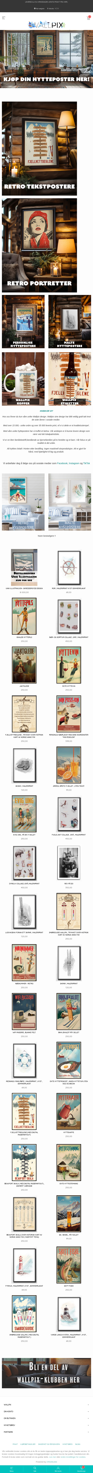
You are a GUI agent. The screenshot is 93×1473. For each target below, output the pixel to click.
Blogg (77, 1444)
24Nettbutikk (51, 1462)
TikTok (86, 463)
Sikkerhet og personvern (49, 1444)
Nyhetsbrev (68, 1444)
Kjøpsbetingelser (27, 1444)
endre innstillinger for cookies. (73, 1457)
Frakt (15, 1444)
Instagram (74, 463)
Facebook (62, 463)
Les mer (52, 1457)
